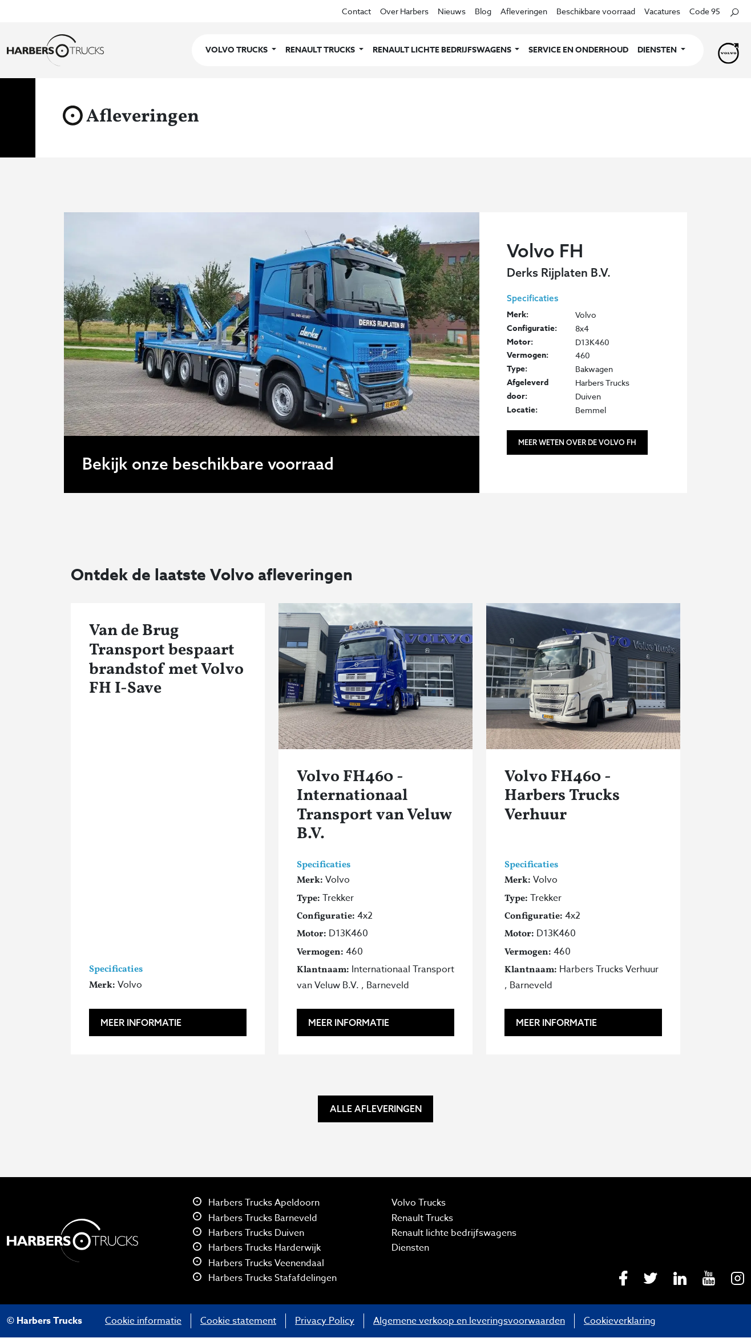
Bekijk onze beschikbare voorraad (208, 464)
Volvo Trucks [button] (237, 50)
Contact (356, 11)
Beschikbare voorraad (595, 11)
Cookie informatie (143, 1321)
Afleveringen (523, 11)
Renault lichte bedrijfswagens (453, 1233)
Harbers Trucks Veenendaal (258, 1263)
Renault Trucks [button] (321, 50)
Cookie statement (238, 1321)
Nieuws (452, 11)
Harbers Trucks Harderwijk (257, 1248)
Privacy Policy (324, 1321)
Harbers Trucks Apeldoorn (256, 1203)
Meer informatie (140, 1022)
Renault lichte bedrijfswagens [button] (443, 50)
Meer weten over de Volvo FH (577, 442)
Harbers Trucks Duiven (248, 1233)
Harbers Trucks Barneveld (255, 1218)
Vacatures (662, 11)
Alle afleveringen (376, 1108)
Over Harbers (404, 11)
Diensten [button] (658, 50)
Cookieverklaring (620, 1321)
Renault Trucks (422, 1218)
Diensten (410, 1248)
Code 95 (704, 11)
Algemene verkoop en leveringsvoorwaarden (469, 1321)
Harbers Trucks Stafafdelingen (265, 1278)
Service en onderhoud (578, 50)
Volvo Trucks (418, 1203)
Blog (483, 11)
